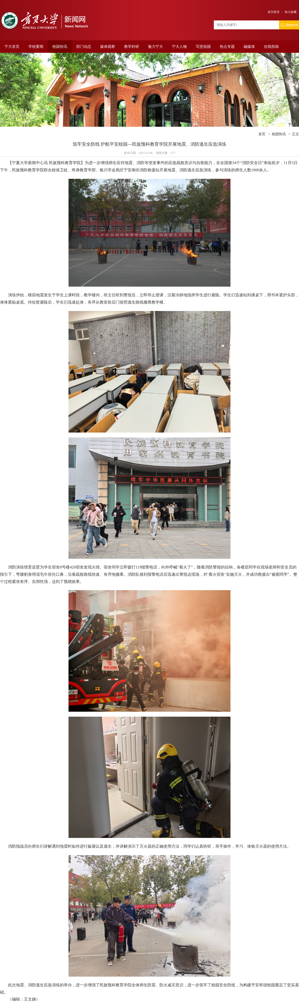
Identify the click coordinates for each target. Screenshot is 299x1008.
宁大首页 (11, 47)
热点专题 (227, 47)
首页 (261, 134)
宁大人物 (179, 47)
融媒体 (249, 47)
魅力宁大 (155, 47)
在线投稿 (271, 47)
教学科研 (131, 47)
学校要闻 (35, 47)
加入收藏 (291, 12)
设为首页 (274, 12)
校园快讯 (59, 47)
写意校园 (203, 47)
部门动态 (83, 47)
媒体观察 (107, 47)
